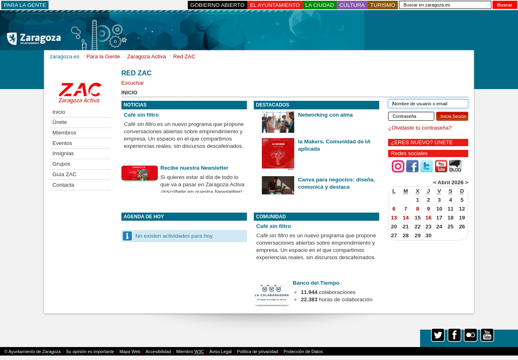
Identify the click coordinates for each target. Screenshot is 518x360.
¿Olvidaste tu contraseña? (420, 128)
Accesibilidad (158, 351)
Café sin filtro (141, 115)
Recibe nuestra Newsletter (194, 168)
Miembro (190, 351)
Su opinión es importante (90, 351)
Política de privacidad (257, 351)
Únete (60, 122)
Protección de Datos (303, 351)
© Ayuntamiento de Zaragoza (32, 351)
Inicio (59, 112)
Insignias (63, 153)
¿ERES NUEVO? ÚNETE (422, 142)
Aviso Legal (220, 351)
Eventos (62, 143)
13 (394, 218)
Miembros (64, 133)
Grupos (61, 164)
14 (406, 218)
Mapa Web (129, 351)
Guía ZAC (65, 174)
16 (428, 218)
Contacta (63, 185)
